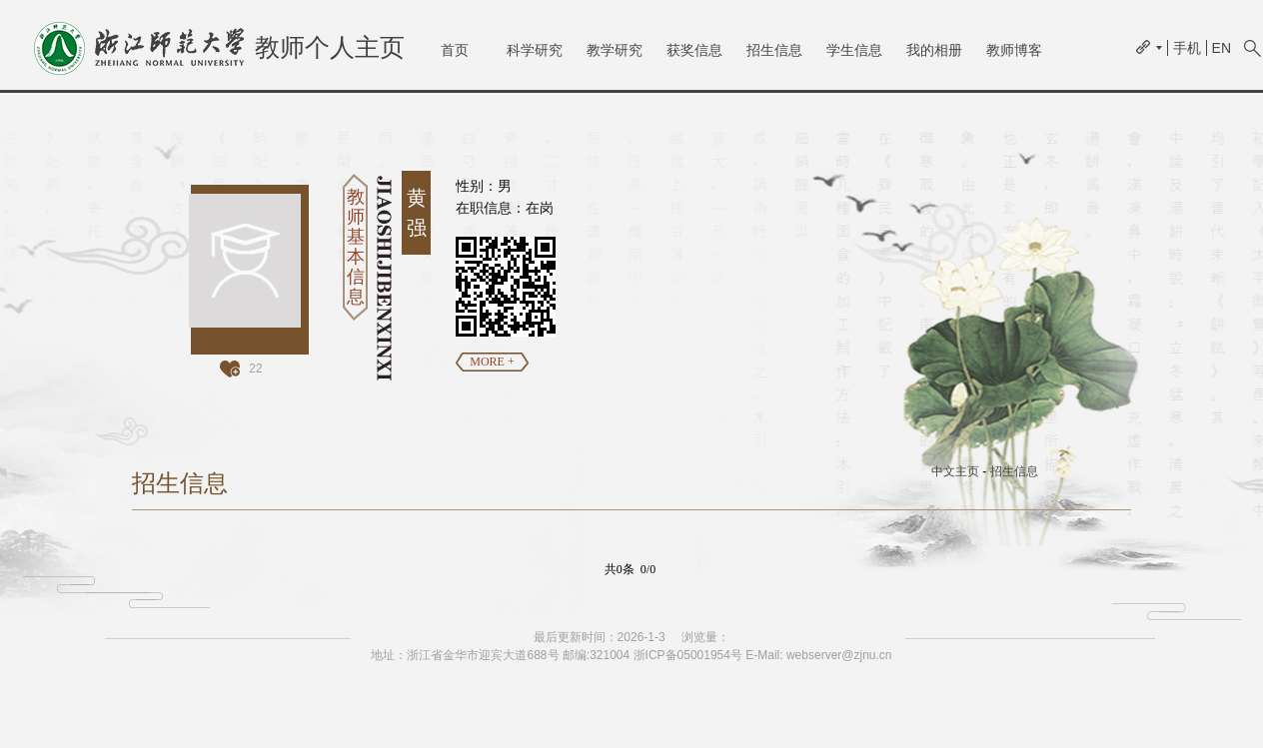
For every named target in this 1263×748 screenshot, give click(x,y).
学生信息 (854, 50)
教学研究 (614, 50)
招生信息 (774, 50)
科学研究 (535, 50)
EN (1221, 48)
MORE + (492, 362)
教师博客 (1014, 50)
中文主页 (955, 471)
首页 (455, 50)
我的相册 (934, 50)
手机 (1187, 48)
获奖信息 (694, 50)
